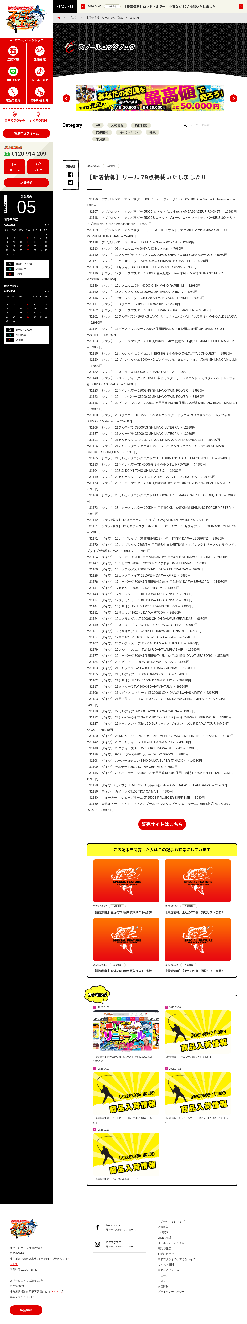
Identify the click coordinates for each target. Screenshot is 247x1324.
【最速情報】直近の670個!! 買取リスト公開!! (194, 915)
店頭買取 (163, 1227)
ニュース (163, 1275)
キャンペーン (129, 135)
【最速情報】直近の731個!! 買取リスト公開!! (122, 915)
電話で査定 (164, 1248)
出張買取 (163, 1232)
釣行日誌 (141, 128)
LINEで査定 (165, 1238)
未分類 (100, 142)
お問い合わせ (166, 1254)
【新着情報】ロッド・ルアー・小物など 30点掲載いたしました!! (171, 6)
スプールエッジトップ (171, 1221)
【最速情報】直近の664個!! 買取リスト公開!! (122, 974)
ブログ (73, 17)
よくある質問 (166, 1265)
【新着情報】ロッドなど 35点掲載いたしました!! (118, 1187)
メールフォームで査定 (171, 1243)
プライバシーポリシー (171, 1292)
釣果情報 (102, 135)
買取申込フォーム (26, 133)
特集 (153, 135)
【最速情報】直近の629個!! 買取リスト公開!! (194, 974)
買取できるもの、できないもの (176, 1259)
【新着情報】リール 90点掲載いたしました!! (188, 1065)
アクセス (56, 1292)
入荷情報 (112, 6)
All (98, 128)
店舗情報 (26, 182)
